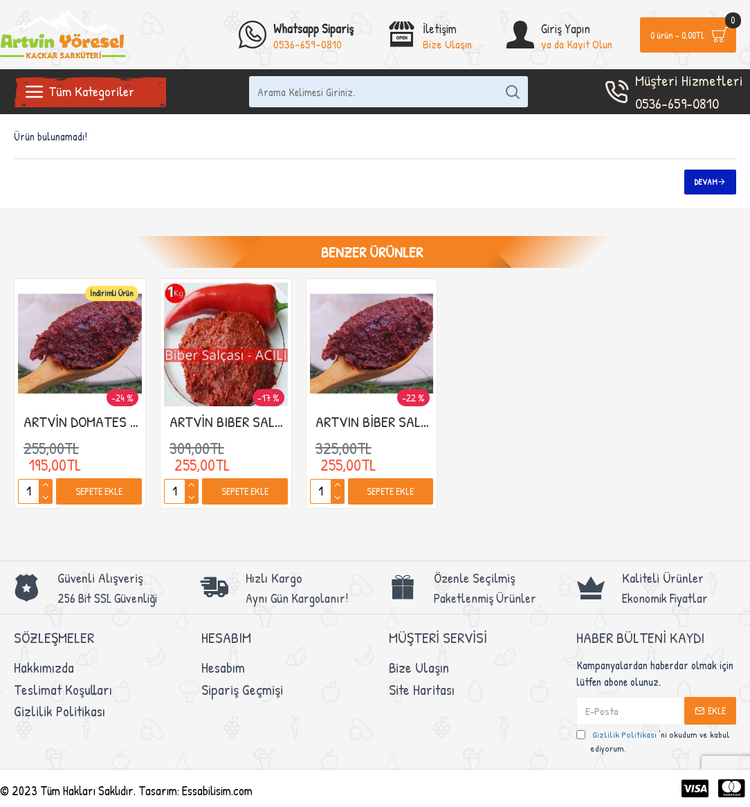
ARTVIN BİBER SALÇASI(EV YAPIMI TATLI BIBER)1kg (374, 422)
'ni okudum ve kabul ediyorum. (653, 741)
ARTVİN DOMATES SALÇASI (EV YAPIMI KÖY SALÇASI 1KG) (83, 422)
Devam (706, 182)
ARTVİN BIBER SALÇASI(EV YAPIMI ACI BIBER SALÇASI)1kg (229, 422)
